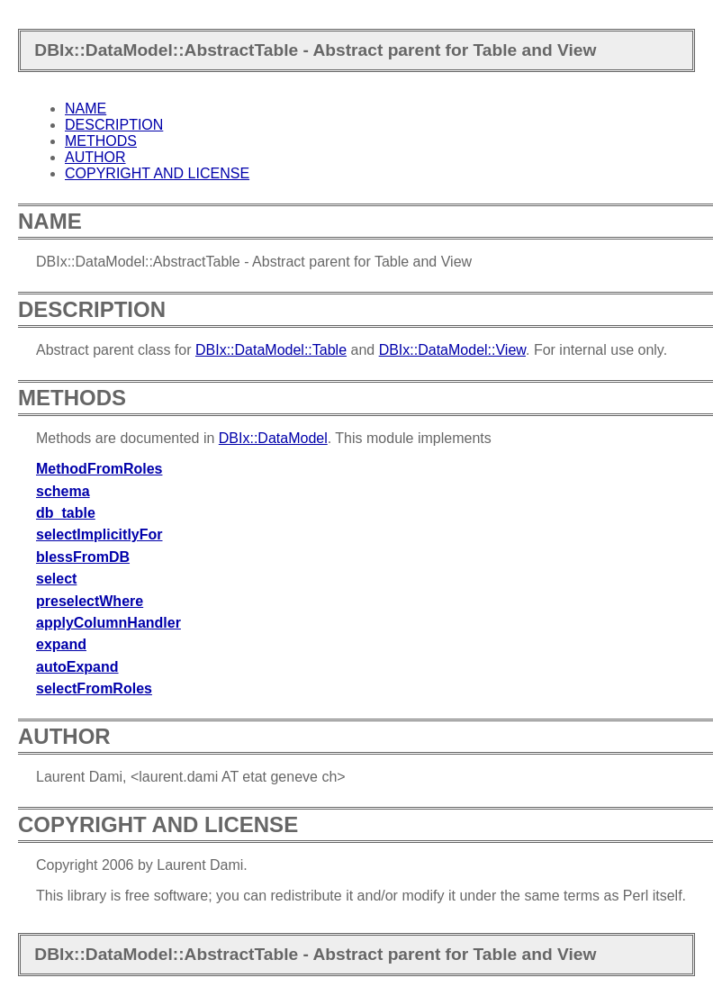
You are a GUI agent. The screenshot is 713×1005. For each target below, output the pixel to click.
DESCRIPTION (114, 124)
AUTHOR (95, 157)
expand (61, 644)
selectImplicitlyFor (99, 534)
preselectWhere (89, 601)
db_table (65, 513)
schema (63, 491)
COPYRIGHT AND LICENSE (157, 173)
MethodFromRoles (99, 468)
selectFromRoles (94, 688)
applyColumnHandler (108, 622)
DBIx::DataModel (273, 438)
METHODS (101, 141)
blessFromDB (83, 557)
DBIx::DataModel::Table (271, 350)
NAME (85, 108)
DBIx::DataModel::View (452, 350)
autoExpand (77, 667)
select (56, 578)
